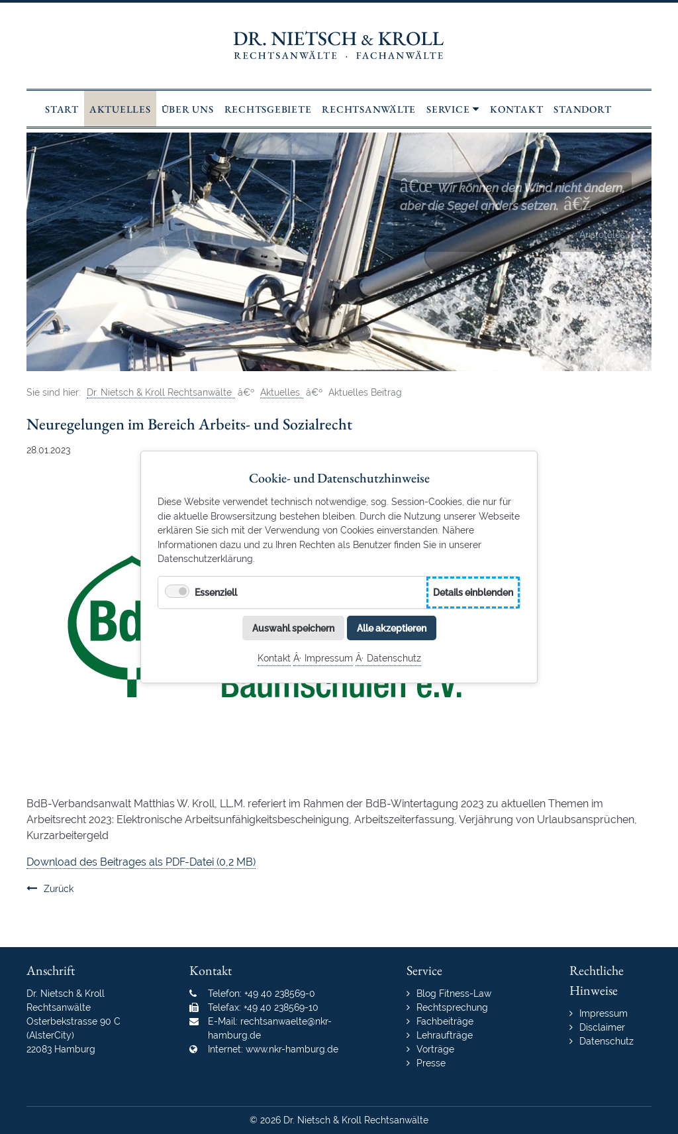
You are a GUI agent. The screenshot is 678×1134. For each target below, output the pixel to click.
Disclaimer (602, 1027)
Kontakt (274, 657)
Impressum (329, 657)
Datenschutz (394, 657)
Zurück (58, 888)
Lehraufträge (444, 1035)
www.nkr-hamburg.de (292, 1049)
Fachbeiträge (444, 1021)
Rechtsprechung (452, 1007)
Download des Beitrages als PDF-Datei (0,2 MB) (141, 862)
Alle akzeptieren (391, 627)
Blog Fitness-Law (453, 993)
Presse (431, 1063)
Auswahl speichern (293, 627)
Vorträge (435, 1049)
